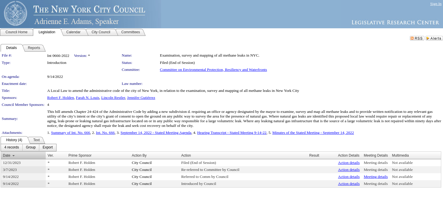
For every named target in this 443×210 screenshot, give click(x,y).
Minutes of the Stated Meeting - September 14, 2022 (313, 132)
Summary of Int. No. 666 (70, 132)
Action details (349, 162)
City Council (142, 162)
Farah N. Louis (87, 97)
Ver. (51, 155)
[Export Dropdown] (47, 147)
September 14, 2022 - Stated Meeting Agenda (156, 132)
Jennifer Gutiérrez (141, 97)
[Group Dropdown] (30, 147)
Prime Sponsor (79, 155)
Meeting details (376, 162)
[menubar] (29, 147)
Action (186, 155)
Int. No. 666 (105, 132)
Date (6, 155)
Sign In (436, 3)
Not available (402, 162)
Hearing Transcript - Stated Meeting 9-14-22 (231, 132)
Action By (139, 155)
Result (314, 155)
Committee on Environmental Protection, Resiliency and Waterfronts (213, 69)
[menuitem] (11, 147)
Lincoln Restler (113, 97)
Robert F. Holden (60, 97)
